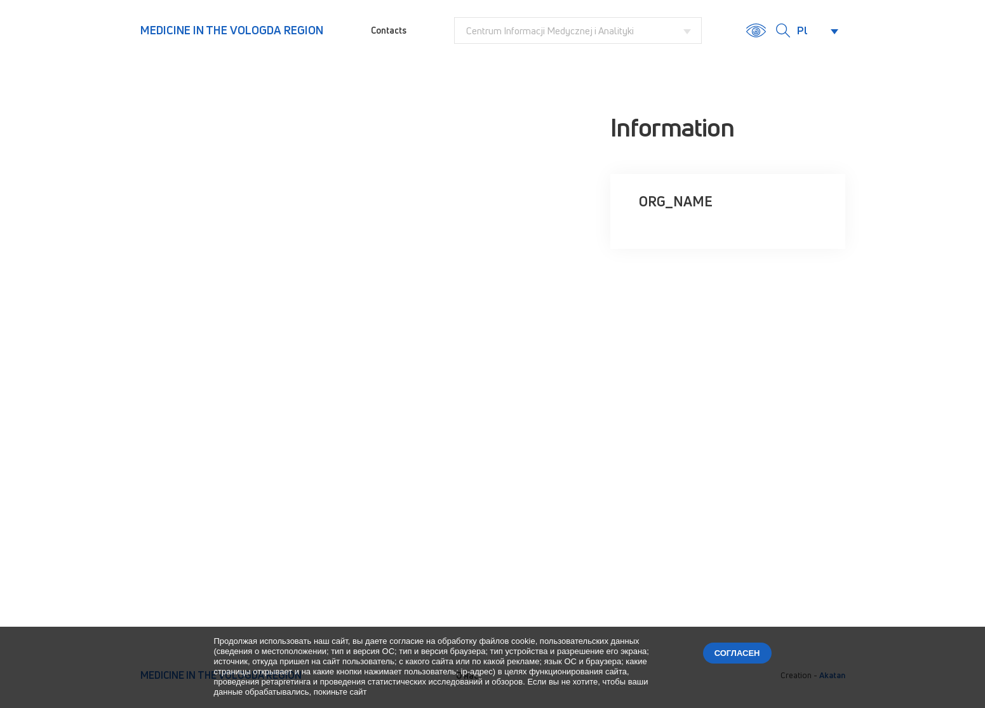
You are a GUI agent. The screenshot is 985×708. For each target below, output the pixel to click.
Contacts (388, 30)
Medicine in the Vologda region (231, 29)
